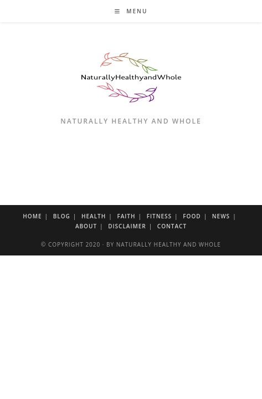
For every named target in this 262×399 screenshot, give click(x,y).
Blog (61, 216)
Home (32, 216)
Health (93, 216)
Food (192, 216)
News (221, 216)
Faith (126, 216)
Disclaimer (127, 226)
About (86, 226)
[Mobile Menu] (131, 11)
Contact (172, 226)
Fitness (159, 216)
